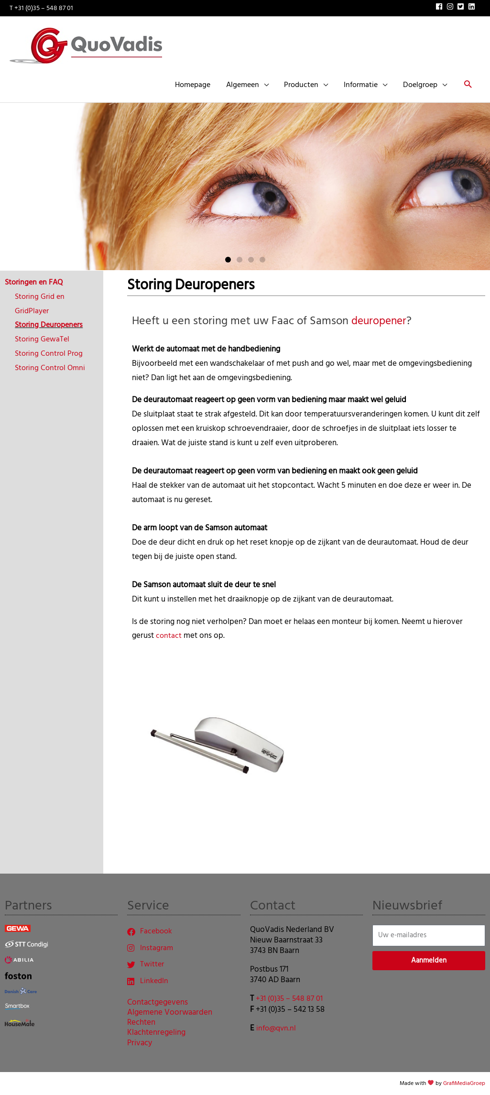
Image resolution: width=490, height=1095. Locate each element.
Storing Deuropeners (51, 322)
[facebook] (440, 5)
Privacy (139, 1043)
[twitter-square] (462, 5)
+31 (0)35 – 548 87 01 (290, 996)
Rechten (141, 1022)
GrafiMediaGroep (464, 1083)
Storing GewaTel (43, 336)
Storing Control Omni (52, 365)
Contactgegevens (157, 1002)
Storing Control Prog (51, 350)
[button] (467, 84)
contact (169, 633)
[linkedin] (473, 5)
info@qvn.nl (277, 1025)
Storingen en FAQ (35, 280)
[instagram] (451, 5)
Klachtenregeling (156, 1032)
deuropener (380, 318)
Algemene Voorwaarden (169, 1012)
